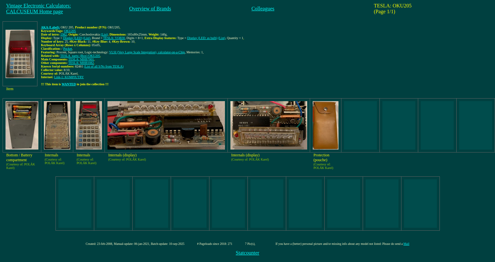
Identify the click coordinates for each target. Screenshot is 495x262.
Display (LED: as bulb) (202, 38)
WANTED (69, 84)
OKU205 (70, 31)
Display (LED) (72, 38)
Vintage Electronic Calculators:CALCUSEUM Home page (38, 8)
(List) (104, 34)
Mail (406, 244)
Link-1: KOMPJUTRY (69, 77)
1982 (63, 34)
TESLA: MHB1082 (81, 63)
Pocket (67, 48)
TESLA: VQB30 (114, 38)
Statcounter (247, 253)
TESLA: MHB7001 (81, 59)
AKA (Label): (50, 27)
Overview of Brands (150, 8)
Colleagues (262, 8)
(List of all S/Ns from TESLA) (104, 66)
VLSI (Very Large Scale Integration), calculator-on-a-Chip (147, 52)
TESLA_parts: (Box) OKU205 (80, 56)
